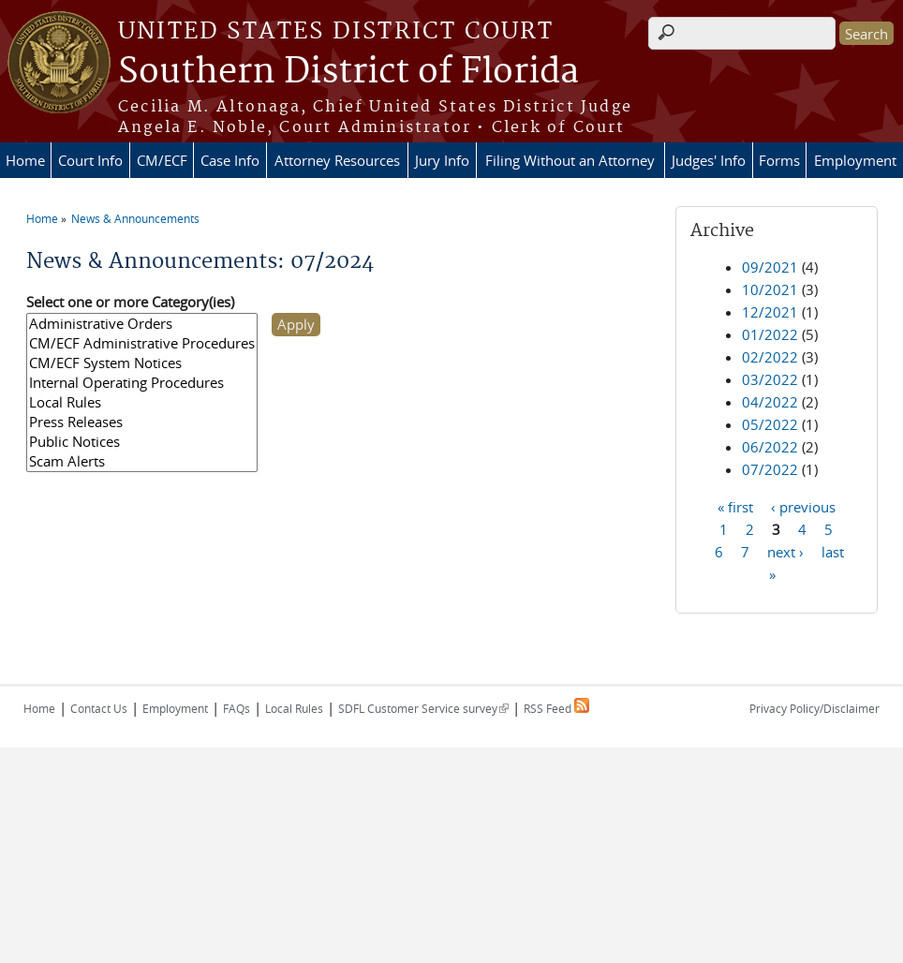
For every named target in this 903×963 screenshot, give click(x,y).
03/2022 (770, 379)
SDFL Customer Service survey (423, 708)
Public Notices (142, 442)
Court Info (90, 160)
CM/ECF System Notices (142, 363)
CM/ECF (162, 160)
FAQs (236, 708)
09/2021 (770, 267)
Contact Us (98, 708)
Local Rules (142, 402)
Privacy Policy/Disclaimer (814, 708)
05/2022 (770, 424)
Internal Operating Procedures (142, 383)
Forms (779, 160)
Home (25, 160)
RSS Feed (556, 708)
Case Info (229, 160)
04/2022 (770, 402)
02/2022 (770, 357)
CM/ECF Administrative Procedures (142, 343)
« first (735, 505)
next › (785, 550)
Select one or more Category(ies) (130, 301)
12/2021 (770, 312)
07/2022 (770, 469)
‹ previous (803, 505)
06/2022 (770, 446)
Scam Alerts (142, 461)
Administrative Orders (142, 323)
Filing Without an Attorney (570, 160)
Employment (855, 160)
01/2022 (770, 334)
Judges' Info (709, 160)
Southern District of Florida (348, 72)
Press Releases (142, 422)
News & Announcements (135, 218)
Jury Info (442, 160)
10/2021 (770, 289)
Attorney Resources (337, 160)
